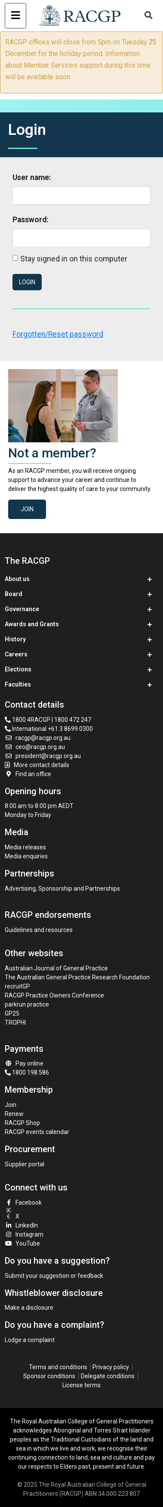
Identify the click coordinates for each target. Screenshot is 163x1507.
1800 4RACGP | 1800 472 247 (48, 719)
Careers (16, 654)
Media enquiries (26, 856)
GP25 (13, 1013)
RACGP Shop (22, 1122)
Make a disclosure (29, 1307)
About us (17, 578)
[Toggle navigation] (15, 15)
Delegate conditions (108, 1376)
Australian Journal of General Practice (56, 968)
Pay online (24, 1063)
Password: (30, 219)
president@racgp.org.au (43, 755)
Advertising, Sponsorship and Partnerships (62, 888)
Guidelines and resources (39, 929)
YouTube (22, 1243)
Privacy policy (110, 1367)
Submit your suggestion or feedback (54, 1275)
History (15, 639)
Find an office (28, 774)
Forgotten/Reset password (57, 334)
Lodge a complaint (30, 1339)
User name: (31, 177)
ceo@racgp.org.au (35, 746)
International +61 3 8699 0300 (49, 728)
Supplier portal (24, 1164)
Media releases (25, 847)
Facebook (23, 1202)
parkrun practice (27, 1004)
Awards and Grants (32, 624)
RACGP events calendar (37, 1131)
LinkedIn (21, 1225)
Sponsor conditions (49, 1376)
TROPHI (15, 1022)
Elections (18, 669)
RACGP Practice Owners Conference (54, 995)
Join (27, 509)
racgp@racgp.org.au (38, 737)
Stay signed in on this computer (73, 258)
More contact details (41, 764)
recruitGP (17, 986)
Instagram (24, 1234)
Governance (22, 609)
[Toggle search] (148, 15)
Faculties (18, 684)
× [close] (153, 40)
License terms (81, 1385)
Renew (14, 1113)
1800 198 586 (27, 1072)
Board (13, 593)
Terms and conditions (58, 1367)
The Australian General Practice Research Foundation (77, 977)
